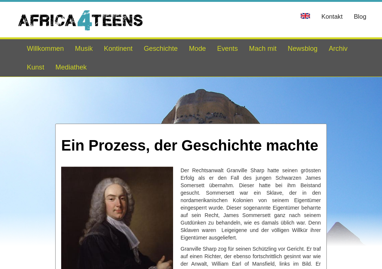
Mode (197, 48)
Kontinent (118, 48)
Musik (84, 48)
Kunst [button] (35, 67)
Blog (360, 16)
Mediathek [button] (71, 67)
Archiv (338, 48)
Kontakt (331, 16)
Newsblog (302, 48)
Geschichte (161, 48)
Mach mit (262, 48)
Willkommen (45, 48)
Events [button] (227, 48)
